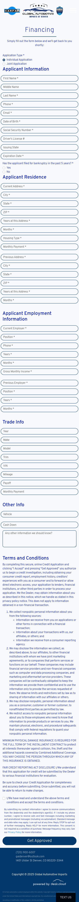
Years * (7, 354)
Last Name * (10, 95)
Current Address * (14, 186)
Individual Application (19, 60)
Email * (7, 113)
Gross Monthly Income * (17, 371)
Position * (9, 337)
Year (6, 431)
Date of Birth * (11, 121)
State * (7, 203)
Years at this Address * (16, 221)
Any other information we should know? (28, 533)
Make (6, 440)
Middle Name (11, 87)
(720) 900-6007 (25, 852)
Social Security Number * (18, 130)
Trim (5, 457)
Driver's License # (14, 139)
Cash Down (9, 525)
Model (6, 448)
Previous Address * (14, 257)
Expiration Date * (13, 156)
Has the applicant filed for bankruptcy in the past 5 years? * (38, 163)
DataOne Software (56, 892)
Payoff (7, 483)
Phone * (8, 104)
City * (6, 195)
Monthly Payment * (14, 247)
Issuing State (11, 147)
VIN (5, 466)
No (8, 172)
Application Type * (13, 55)
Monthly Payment (13, 492)
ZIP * (6, 212)
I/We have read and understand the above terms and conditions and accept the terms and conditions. (38, 800)
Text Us (65, 897)
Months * (8, 229)
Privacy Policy (14, 832)
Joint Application (17, 64)
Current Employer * (15, 328)
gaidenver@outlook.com (30, 856)
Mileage (7, 474)
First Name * (10, 78)
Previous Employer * (15, 383)
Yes (9, 168)
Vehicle (7, 514)
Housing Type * (12, 238)
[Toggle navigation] (73, 10)
